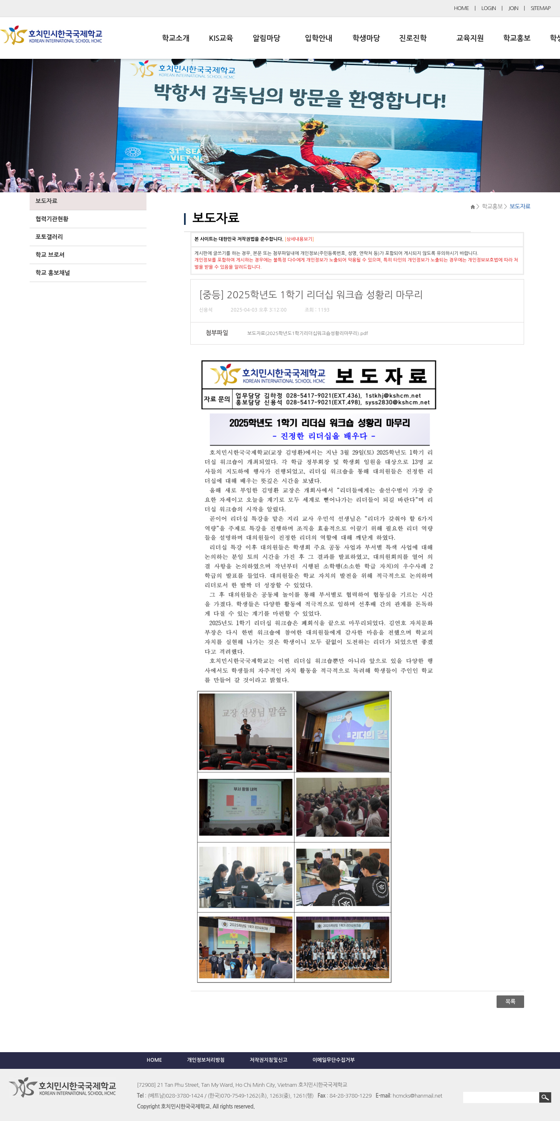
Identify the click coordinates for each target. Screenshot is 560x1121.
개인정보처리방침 (206, 1060)
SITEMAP (540, 8)
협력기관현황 (51, 219)
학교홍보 (517, 38)
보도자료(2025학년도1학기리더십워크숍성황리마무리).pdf (307, 333)
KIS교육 (221, 38)
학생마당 (366, 38)
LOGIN (489, 8)
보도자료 (46, 201)
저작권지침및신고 (268, 1060)
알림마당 (266, 38)
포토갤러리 (49, 237)
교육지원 (470, 38)
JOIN (513, 8)
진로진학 (412, 38)
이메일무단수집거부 (334, 1060)
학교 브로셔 (50, 255)
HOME (461, 8)
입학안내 (319, 38)
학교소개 (175, 38)
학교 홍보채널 (52, 273)
